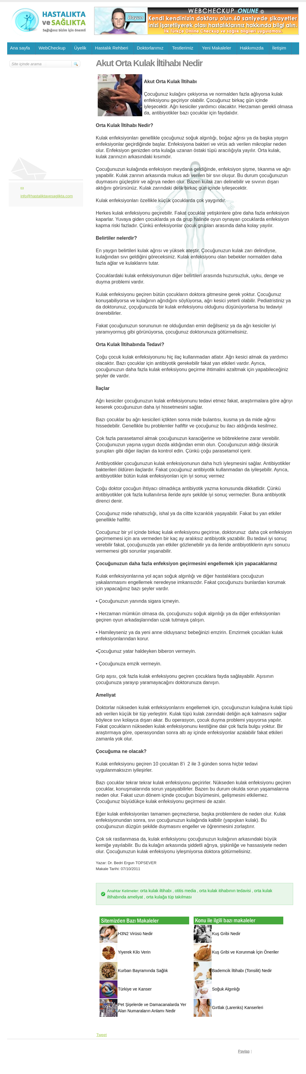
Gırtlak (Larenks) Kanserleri (237, 1007)
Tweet (102, 1035)
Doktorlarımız (150, 47)
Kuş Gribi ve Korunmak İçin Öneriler (245, 952)
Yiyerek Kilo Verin (134, 952)
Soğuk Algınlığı (226, 989)
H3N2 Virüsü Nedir (135, 933)
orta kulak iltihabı (156, 890)
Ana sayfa (20, 47)
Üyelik (80, 47)
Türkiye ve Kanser (135, 989)
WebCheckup (52, 47)
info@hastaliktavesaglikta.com (47, 196)
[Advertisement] (45, 103)
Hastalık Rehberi (111, 47)
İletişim (279, 47)
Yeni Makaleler (216, 47)
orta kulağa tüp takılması (169, 897)
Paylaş (244, 1051)
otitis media (185, 890)
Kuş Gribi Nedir (226, 933)
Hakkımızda (252, 47)
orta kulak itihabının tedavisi (225, 890)
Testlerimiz (182, 47)
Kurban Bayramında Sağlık (143, 970)
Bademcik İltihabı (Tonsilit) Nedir (242, 970)
